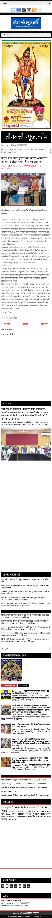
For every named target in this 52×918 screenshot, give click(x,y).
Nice (3, 791)
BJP (2, 808)
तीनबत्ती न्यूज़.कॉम (33, 913)
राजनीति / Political (36, 816)
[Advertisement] (17, 467)
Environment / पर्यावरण (16, 811)
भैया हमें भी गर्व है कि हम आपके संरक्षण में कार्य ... (17, 780)
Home (4, 150)
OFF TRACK (46, 811)
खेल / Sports (6, 814)
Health (28, 811)
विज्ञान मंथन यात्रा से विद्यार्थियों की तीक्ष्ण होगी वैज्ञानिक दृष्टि (19, 586)
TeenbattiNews (39, 916)
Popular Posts (9, 685)
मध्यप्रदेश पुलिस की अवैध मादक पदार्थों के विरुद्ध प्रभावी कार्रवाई (21, 592)
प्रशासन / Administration (36, 814)
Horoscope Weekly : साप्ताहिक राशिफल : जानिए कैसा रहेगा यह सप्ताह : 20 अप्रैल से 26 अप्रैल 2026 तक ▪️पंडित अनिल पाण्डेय (30, 760)
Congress (8, 808)
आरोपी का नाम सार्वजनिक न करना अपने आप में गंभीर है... (19, 795)
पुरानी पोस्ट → (45, 324)
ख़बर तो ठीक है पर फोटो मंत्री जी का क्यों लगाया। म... (18, 784)
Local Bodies (36, 811)
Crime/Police (20, 807)
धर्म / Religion (18, 814)
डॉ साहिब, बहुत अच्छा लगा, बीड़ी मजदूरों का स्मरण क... (18, 787)
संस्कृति (49, 817)
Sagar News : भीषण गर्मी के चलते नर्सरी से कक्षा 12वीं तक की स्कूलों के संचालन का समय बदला (30, 692)
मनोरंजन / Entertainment (18, 817)
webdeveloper (16, 916)
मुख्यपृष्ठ (25, 324)
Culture (32, 808)
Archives (23, 685)
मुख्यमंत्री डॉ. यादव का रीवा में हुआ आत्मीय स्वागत (17, 579)
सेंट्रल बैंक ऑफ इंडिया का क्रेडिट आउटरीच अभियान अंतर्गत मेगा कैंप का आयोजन (24, 159)
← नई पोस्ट (6, 324)
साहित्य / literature (9, 819)
